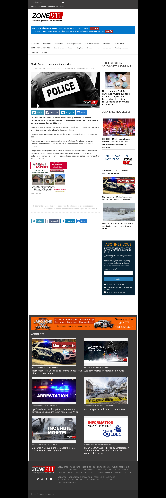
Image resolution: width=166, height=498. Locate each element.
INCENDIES (53, 444)
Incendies (59, 43)
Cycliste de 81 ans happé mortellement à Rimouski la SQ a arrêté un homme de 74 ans (56, 410)
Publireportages (121, 48)
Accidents (47, 43)
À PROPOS (61, 477)
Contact (34, 52)
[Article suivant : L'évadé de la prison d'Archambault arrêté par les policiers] (71, 208)
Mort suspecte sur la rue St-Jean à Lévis (105, 409)
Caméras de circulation (63, 48)
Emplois (80, 48)
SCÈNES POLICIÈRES (56, 69)
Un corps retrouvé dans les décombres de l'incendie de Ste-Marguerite (53, 449)
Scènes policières (74, 43)
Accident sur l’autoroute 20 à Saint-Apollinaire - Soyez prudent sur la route (117, 226)
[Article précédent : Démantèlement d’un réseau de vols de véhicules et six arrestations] (63, 206)
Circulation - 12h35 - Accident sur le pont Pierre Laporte (118, 172)
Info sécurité (106, 444)
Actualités (35, 43)
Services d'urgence (103, 48)
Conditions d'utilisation (80, 477)
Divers (89, 48)
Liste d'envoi (119, 43)
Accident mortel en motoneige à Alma (104, 371)
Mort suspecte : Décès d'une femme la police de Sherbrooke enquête (117, 198)
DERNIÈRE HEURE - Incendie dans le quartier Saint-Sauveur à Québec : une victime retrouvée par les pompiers (117, 143)
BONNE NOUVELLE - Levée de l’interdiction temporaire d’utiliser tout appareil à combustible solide (106, 450)
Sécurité (106, 43)
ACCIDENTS (105, 367)
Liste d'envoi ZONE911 (106, 479)
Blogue (44, 52)
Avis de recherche (92, 43)
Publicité (91, 479)
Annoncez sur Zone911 (56, 6)
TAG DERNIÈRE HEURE (66, 482)
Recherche (99, 477)
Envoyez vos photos (38, 6)
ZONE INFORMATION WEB (40, 48)
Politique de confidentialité (70, 479)
